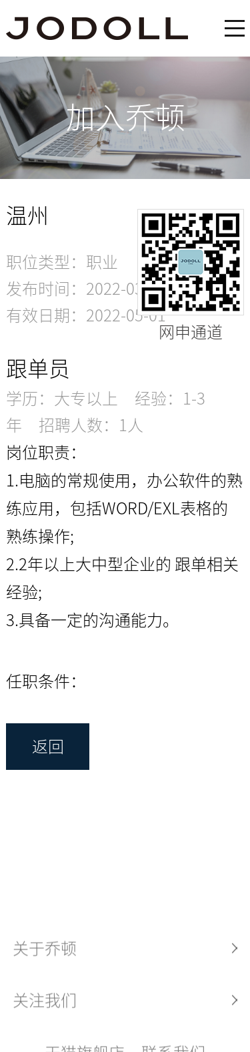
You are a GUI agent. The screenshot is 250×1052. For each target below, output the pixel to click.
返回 (48, 747)
